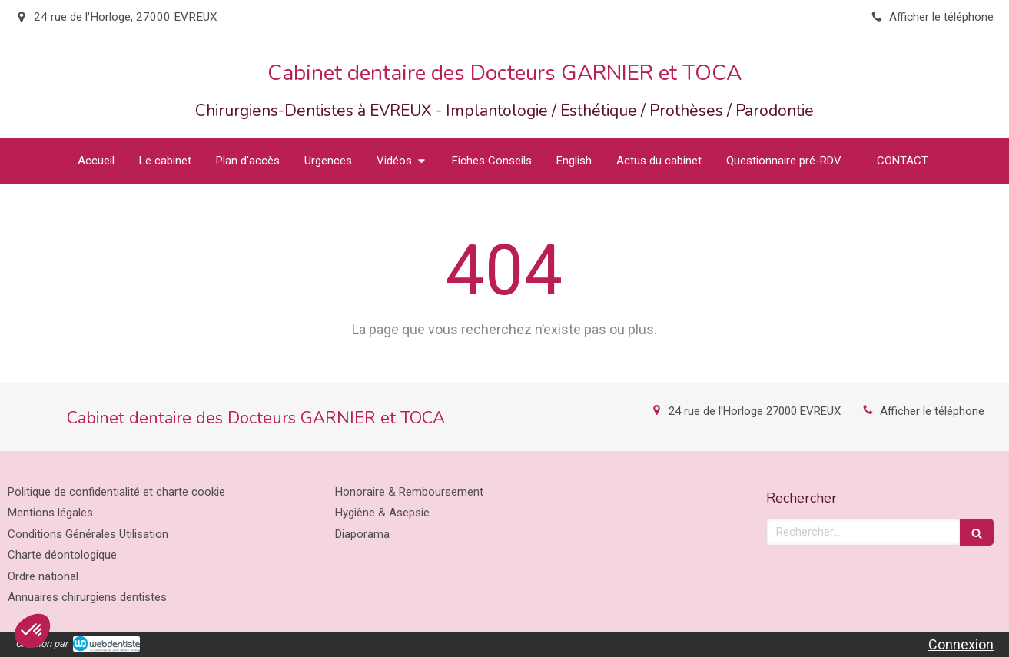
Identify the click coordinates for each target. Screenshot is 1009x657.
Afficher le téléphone (941, 17)
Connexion (961, 644)
